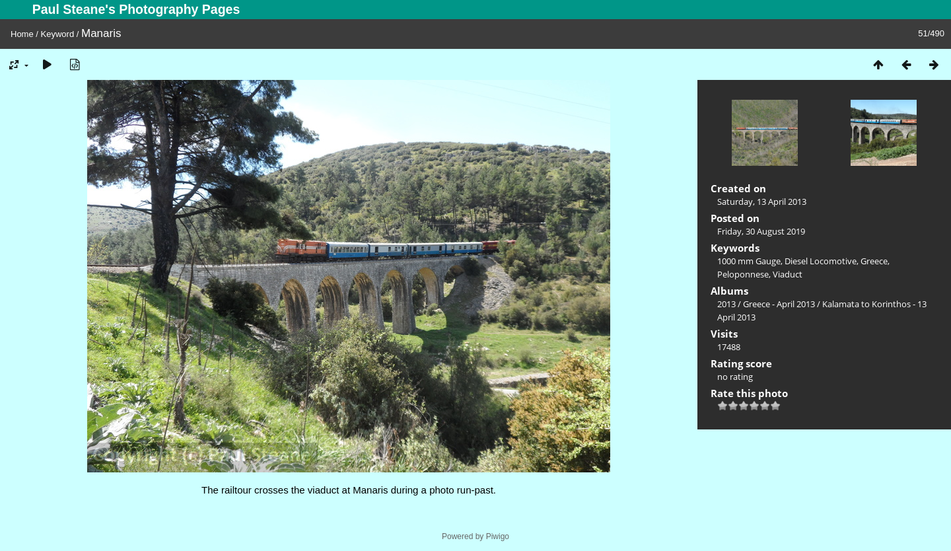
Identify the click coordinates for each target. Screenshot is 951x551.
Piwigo (497, 536)
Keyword (58, 34)
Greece (874, 261)
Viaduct (787, 274)
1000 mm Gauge (749, 261)
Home (22, 34)
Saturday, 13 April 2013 (761, 201)
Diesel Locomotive (821, 261)
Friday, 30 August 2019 (761, 231)
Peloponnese (743, 274)
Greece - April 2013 (779, 304)
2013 (726, 304)
